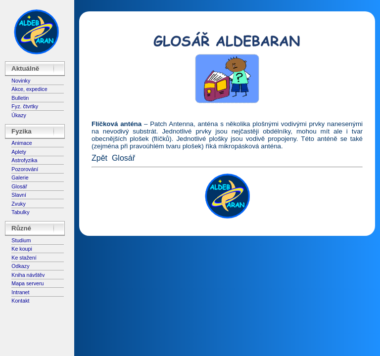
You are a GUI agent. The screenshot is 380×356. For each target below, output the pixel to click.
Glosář (19, 186)
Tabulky (20, 212)
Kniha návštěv (28, 275)
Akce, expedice (29, 89)
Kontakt (20, 301)
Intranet (20, 292)
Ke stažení (23, 258)
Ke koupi (21, 249)
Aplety (18, 152)
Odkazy (20, 266)
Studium (21, 240)
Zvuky (18, 204)
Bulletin (20, 98)
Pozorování (24, 169)
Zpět (99, 158)
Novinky (20, 81)
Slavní (18, 195)
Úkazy (18, 115)
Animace (21, 143)
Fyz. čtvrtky (24, 106)
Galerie (19, 177)
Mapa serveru (27, 283)
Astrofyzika (24, 160)
